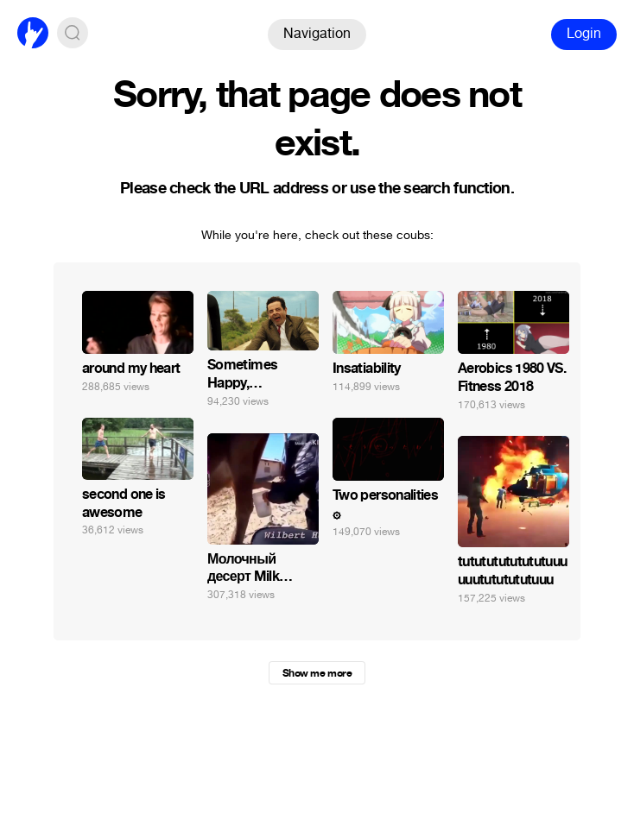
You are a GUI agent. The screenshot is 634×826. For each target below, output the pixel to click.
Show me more (317, 673)
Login (584, 33)
